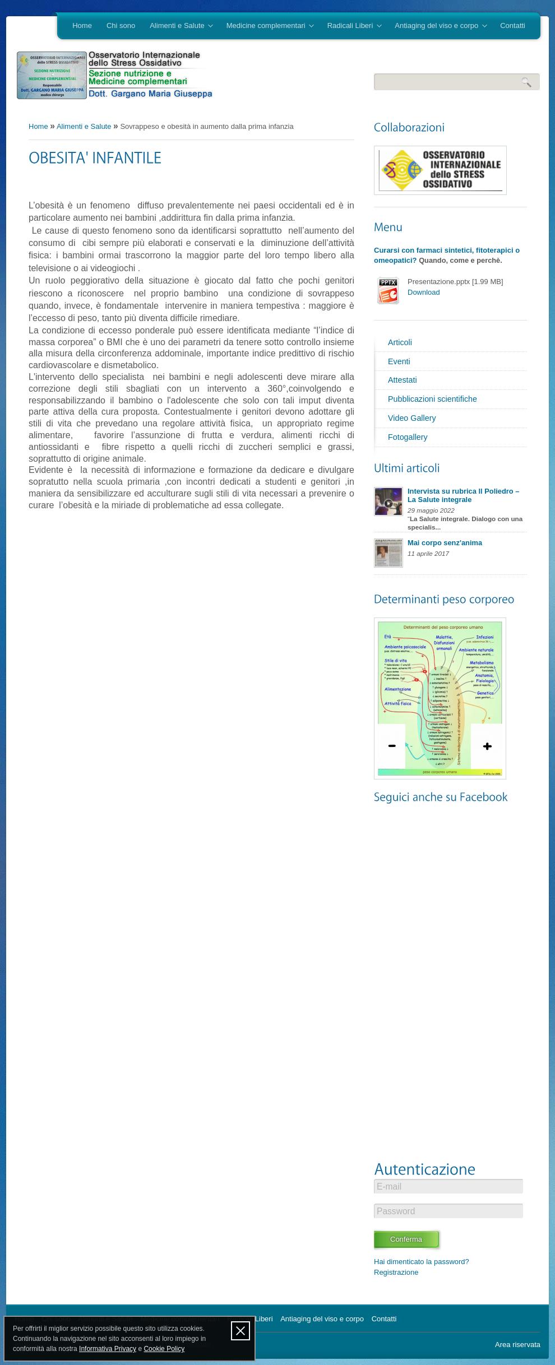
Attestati (402, 379)
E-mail (389, 1186)
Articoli (400, 342)
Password (396, 1211)
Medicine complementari (266, 26)
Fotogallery (408, 437)
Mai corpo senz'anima (445, 542)
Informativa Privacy (107, 1349)
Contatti (512, 25)
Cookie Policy (164, 1349)
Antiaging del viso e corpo (437, 26)
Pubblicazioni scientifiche (432, 398)
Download (424, 292)
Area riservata (517, 1344)
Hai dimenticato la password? (421, 1261)
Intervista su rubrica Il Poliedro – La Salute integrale (463, 495)
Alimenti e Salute (177, 26)
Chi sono (121, 25)
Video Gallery (412, 418)
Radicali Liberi (351, 26)
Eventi (399, 361)
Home (82, 25)
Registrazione (396, 1272)
